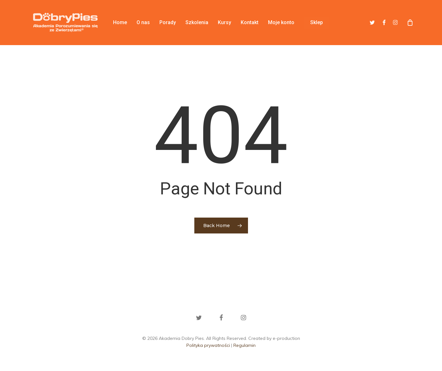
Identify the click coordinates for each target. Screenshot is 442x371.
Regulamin (244, 345)
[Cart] (409, 22)
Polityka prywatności (208, 345)
